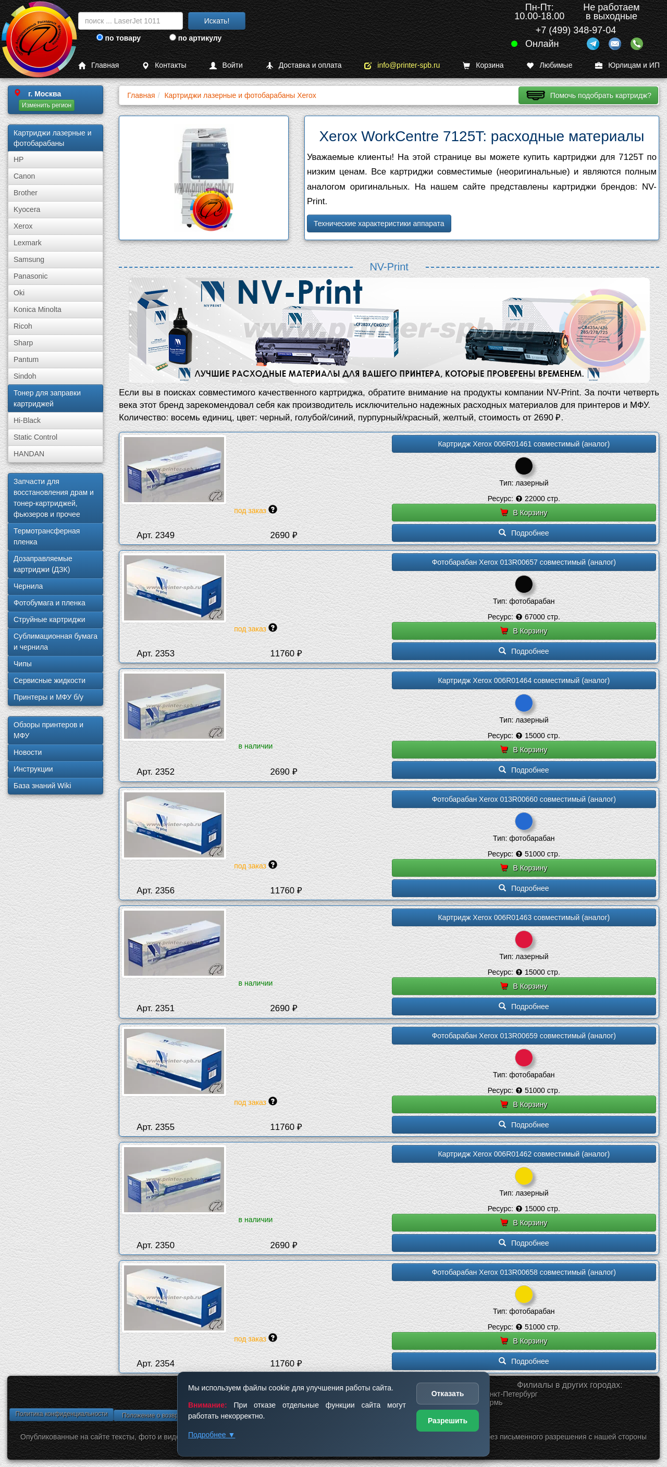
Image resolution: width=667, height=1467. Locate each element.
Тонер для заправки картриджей (47, 398)
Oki (19, 293)
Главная (98, 65)
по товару (118, 38)
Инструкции (33, 769)
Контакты (164, 65)
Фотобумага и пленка (49, 603)
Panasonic (30, 276)
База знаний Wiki (42, 785)
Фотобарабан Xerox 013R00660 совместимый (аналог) (524, 799)
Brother (26, 193)
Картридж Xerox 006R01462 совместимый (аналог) (524, 1154)
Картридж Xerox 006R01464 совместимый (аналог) (524, 680)
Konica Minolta (37, 309)
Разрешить (447, 1420)
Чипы (23, 664)
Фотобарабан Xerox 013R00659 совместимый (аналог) (524, 1035)
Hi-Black (27, 420)
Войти (226, 65)
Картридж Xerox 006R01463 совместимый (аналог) (524, 917)
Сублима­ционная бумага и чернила (55, 641)
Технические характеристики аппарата (379, 223)
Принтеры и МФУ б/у (48, 697)
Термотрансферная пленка (47, 536)
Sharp (23, 343)
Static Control (35, 437)
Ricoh (23, 326)
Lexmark (28, 243)
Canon (24, 176)
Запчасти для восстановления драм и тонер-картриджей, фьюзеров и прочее (54, 497)
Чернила (28, 586)
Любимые (549, 65)
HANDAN (29, 454)
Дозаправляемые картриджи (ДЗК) (43, 564)
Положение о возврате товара (165, 1415)
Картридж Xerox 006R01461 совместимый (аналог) (524, 444)
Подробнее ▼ (211, 1435)
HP (18, 159)
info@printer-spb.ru (402, 65)
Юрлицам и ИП (627, 65)
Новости (28, 752)
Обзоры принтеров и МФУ (48, 730)
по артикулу (195, 38)
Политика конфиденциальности (61, 1414)
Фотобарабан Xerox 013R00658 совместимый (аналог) (524, 1272)
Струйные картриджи (49, 619)
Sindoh (25, 376)
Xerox (23, 226)
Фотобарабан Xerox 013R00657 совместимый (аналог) (524, 562)
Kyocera (27, 209)
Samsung (29, 259)
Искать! (217, 21)
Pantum (26, 359)
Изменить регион (46, 105)
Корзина (483, 65)
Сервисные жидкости (49, 680)
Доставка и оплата (304, 65)
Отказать (447, 1393)
